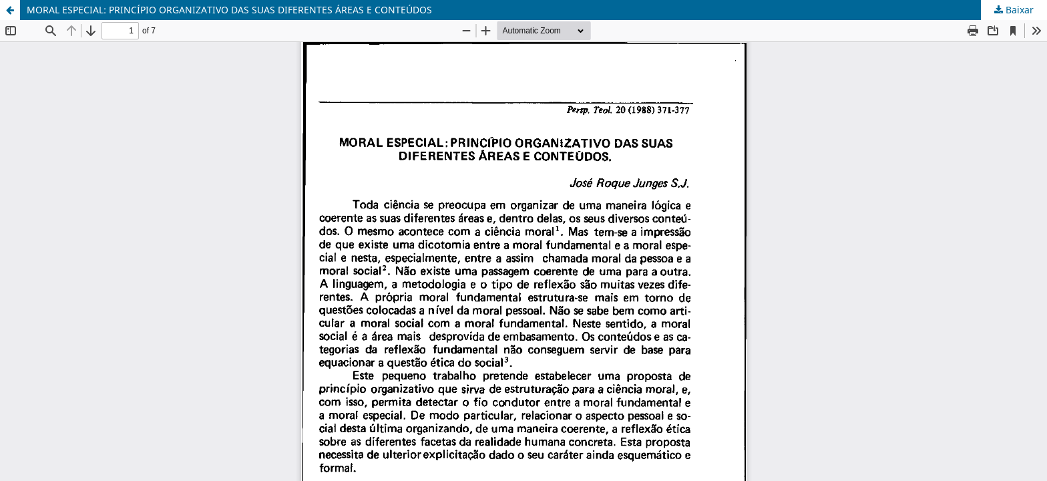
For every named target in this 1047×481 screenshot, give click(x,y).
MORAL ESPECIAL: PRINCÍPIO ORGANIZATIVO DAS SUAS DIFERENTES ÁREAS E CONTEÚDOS (229, 9)
